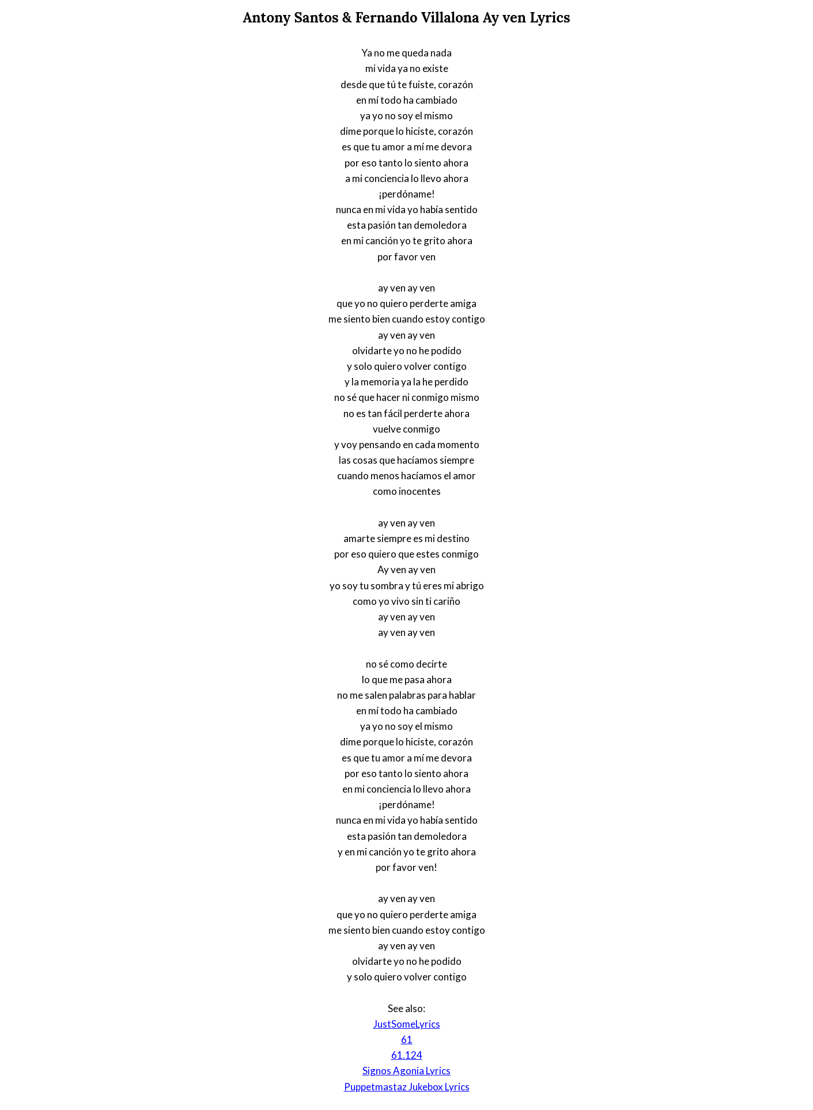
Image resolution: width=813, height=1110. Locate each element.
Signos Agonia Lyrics (406, 1070)
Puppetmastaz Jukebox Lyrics (407, 1087)
